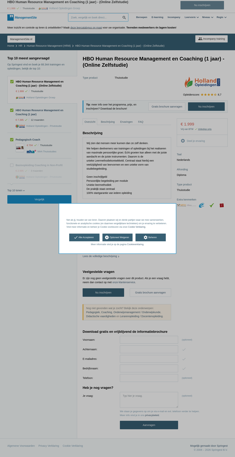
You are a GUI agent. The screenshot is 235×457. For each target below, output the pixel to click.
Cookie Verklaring (136, 227)
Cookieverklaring (135, 244)
